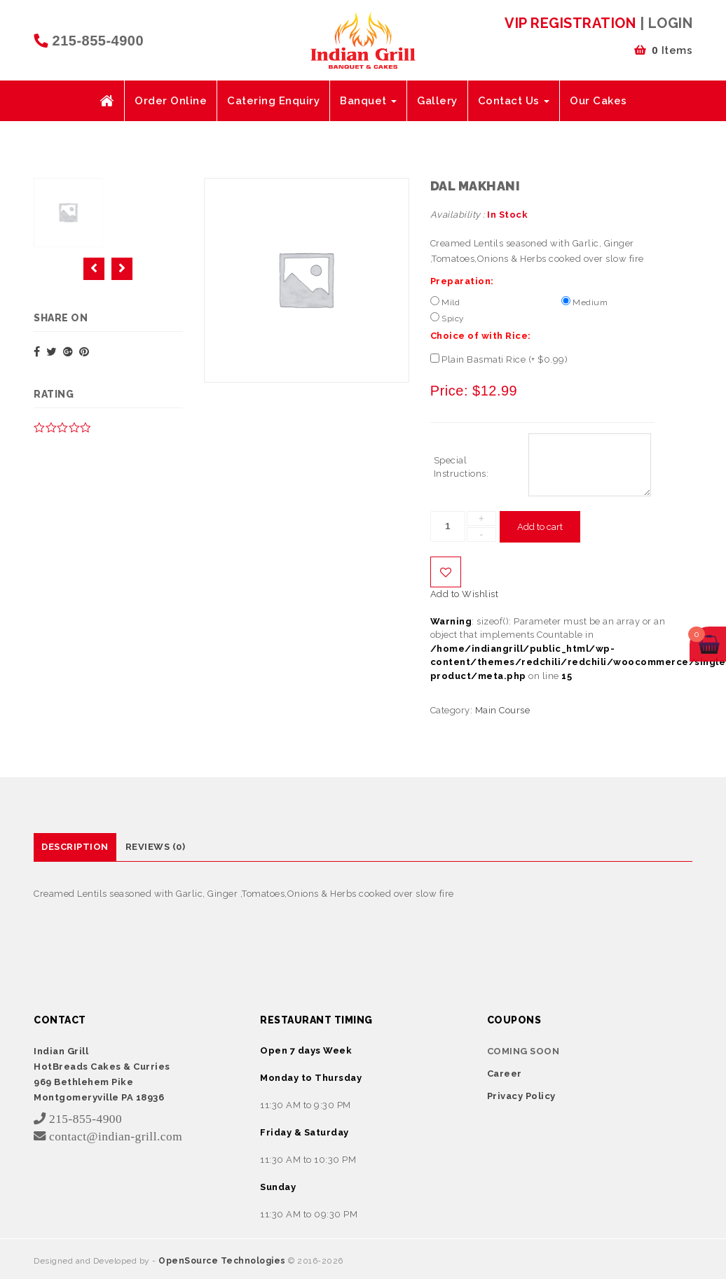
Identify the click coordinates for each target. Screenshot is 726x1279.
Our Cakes (598, 101)
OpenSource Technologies (223, 1261)
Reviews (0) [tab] (155, 846)
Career (504, 1073)
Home (106, 101)
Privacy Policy (521, 1096)
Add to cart (540, 527)
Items (663, 50)
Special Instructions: (461, 467)
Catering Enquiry (273, 101)
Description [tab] (75, 846)
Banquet (368, 101)
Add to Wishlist (445, 572)
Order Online (171, 101)
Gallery (437, 101)
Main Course (502, 710)
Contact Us (514, 101)
